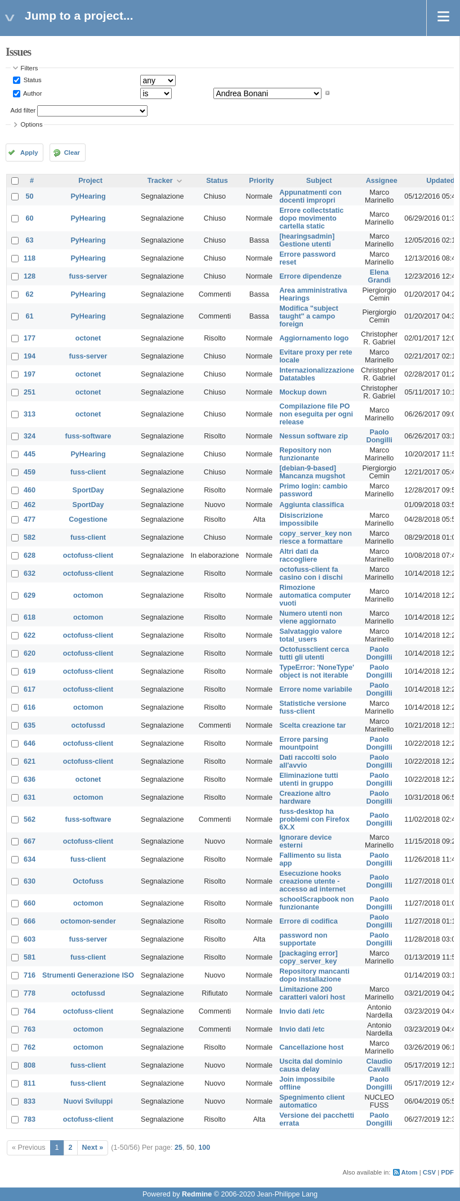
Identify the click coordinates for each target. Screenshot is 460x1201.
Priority (261, 181)
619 (29, 671)
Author (32, 92)
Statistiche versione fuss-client (312, 707)
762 (29, 1047)
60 (30, 218)
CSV (429, 1172)
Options (32, 124)
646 (29, 743)
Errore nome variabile (315, 689)
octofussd (88, 725)
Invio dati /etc (301, 1011)
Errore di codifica (308, 921)
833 (29, 1101)
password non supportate (303, 939)
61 (30, 316)
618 (29, 617)
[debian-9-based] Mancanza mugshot (312, 472)
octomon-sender (88, 921)
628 (29, 555)
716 (29, 975)
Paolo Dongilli (379, 436)
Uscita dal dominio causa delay (310, 1065)
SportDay (88, 490)
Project (90, 181)
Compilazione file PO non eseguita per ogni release (316, 414)
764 (29, 1011)
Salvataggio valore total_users (310, 635)
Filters (29, 68)
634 (29, 859)
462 (29, 505)
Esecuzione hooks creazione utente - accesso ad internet (312, 881)
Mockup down (303, 392)
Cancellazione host (311, 1047)
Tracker (160, 181)
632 (29, 573)
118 (29, 258)
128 (29, 276)
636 (29, 779)
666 (29, 921)
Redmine (197, 1194)
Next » (93, 1147)
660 (29, 903)
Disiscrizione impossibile (301, 519)
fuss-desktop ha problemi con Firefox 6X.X (314, 819)
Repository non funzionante (305, 454)
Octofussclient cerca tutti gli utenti (314, 653)
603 (29, 939)
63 (30, 240)
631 (29, 797)
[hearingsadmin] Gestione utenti (306, 240)
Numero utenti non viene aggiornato (310, 617)
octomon (88, 595)
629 (29, 595)
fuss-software (88, 436)
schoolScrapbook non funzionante (316, 903)
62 (30, 294)
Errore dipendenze (310, 276)
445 (29, 454)
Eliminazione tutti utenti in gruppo (308, 779)
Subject (319, 181)
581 (29, 957)
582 (29, 537)
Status (32, 80)
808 (29, 1065)
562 (29, 819)
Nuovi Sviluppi (88, 1101)
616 (29, 707)
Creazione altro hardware (305, 797)
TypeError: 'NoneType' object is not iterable (316, 671)
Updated (440, 181)
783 (29, 1119)
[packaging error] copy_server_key (308, 957)
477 (29, 519)
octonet (88, 338)
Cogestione (88, 519)
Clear (72, 152)
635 (29, 725)
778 (29, 993)
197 (29, 374)
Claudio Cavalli (379, 1065)
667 (29, 841)
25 (178, 1147)
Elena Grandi (379, 276)
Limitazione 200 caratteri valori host (312, 993)
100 (204, 1147)
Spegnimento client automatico (312, 1101)
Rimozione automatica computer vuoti (315, 595)
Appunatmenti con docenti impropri (310, 196)
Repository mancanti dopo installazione (314, 975)
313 (29, 414)
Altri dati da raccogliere (298, 555)
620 (29, 653)
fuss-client (88, 472)
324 (29, 436)
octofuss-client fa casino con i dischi (311, 573)
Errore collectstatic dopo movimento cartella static (311, 218)
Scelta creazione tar (312, 725)
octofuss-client (88, 555)
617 (29, 689)
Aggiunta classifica (311, 505)
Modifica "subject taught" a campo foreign (308, 316)
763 (29, 1029)
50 (30, 196)
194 (29, 356)
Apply (29, 152)
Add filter (23, 110)
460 (29, 490)
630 (29, 881)
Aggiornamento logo (314, 338)
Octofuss (88, 881)
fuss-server (88, 276)
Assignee (382, 181)
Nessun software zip (313, 436)
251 (29, 392)
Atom (409, 1172)
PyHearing (87, 196)
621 (29, 761)
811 (29, 1083)
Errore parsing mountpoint (303, 743)
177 (29, 338)
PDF (447, 1172)
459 (29, 472)
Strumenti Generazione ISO (88, 975)
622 (29, 635)
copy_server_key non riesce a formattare (315, 537)
